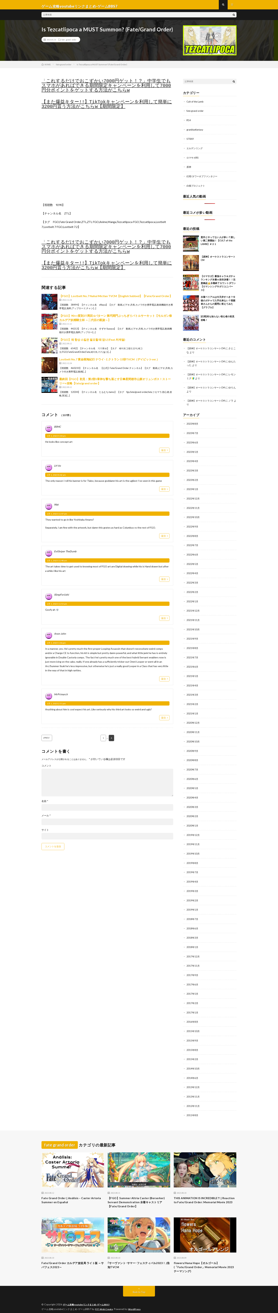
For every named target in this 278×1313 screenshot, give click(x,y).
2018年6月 (193, 923)
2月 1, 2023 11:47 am (57, 517)
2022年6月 (193, 554)
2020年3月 (193, 803)
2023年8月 (193, 425)
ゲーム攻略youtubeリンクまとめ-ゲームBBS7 (88, 1300)
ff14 (189, 123)
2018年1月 (193, 941)
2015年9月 (193, 1033)
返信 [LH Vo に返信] (163, 492)
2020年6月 (193, 775)
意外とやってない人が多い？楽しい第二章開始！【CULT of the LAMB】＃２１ (218, 242)
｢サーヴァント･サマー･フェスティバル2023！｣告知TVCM (136, 1260)
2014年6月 (193, 1070)
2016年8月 (193, 1015)
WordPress (136, 1305)
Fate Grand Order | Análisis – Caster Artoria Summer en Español (68, 1192)
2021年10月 (193, 627)
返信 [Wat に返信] (163, 539)
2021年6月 (193, 664)
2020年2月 (193, 812)
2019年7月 (193, 867)
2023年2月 (193, 480)
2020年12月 (193, 720)
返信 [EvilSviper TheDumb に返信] (163, 582)
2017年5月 (193, 987)
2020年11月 (193, 729)
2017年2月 (193, 996)
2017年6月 (193, 978)
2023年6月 (193, 443)
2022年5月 (193, 563)
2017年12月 (193, 950)
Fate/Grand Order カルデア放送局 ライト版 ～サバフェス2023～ (72, 1260)
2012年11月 (193, 1098)
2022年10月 (193, 517)
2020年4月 (193, 793)
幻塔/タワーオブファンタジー (203, 178)
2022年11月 (193, 508)
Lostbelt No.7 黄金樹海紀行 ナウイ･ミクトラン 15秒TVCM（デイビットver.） (109, 362)
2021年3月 (193, 692)
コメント (46, 769)
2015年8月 (193, 1042)
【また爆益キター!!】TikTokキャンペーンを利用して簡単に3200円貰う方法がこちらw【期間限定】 (106, 107)
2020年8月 (193, 757)
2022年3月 (193, 581)
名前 (44, 804)
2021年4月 (193, 683)
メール (46, 819)
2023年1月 (193, 489)
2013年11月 (193, 1089)
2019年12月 (193, 830)
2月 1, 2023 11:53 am (57, 607)
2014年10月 (193, 1061)
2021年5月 (193, 674)
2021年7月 (193, 655)
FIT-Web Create (104, 1305)
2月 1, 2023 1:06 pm (56, 646)
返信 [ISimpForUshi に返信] (163, 621)
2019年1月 (193, 904)
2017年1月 (193, 1006)
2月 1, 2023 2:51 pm (56, 706)
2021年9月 (193, 637)
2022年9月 (193, 526)
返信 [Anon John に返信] (163, 681)
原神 (189, 169)
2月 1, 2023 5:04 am (56, 439)
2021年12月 (193, 609)
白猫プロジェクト (196, 187)
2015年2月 (193, 1052)
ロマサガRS (193, 159)
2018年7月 (193, 913)
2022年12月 (193, 498)
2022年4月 (193, 572)
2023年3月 (193, 471)
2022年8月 (193, 535)
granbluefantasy (196, 132)
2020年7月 (193, 766)
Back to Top (139, 1288)
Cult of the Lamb (196, 104)
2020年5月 (193, 784)
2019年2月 (193, 895)
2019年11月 (193, 840)
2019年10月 (193, 849)
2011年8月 (193, 1107)
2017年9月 (193, 969)
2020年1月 (193, 821)
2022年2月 (193, 591)
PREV (51, 741)
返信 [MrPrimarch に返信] (163, 720)
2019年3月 (193, 886)
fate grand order (69, 43)
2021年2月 (193, 701)
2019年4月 (193, 876)
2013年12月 (193, 1079)
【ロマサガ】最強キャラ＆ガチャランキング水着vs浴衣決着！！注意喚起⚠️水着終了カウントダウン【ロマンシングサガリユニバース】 (218, 285)
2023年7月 (193, 434)
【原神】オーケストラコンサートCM (207, 350)
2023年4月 (193, 461)
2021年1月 (193, 710)
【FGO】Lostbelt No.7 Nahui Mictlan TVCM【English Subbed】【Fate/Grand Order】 (115, 299)
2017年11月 (193, 959)
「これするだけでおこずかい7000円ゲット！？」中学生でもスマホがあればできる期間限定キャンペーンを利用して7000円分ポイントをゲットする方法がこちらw (106, 88)
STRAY (190, 141)
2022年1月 (193, 600)
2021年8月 (193, 646)
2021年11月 (193, 618)
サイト (45, 833)
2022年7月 (193, 544)
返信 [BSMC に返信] (163, 453)
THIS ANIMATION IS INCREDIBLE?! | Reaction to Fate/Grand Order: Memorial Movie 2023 (205, 1195)
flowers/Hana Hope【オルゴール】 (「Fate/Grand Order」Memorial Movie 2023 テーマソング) (204, 1262)
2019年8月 (193, 858)
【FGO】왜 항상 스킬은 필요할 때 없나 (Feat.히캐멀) (92, 342)
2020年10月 (193, 738)
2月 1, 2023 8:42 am (56, 478)
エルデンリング (195, 150)
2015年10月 (193, 1024)
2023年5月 (193, 452)
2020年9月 (193, 747)
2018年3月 (193, 932)
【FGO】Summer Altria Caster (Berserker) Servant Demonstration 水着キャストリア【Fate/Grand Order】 (138, 1195)
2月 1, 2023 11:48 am (57, 563)
